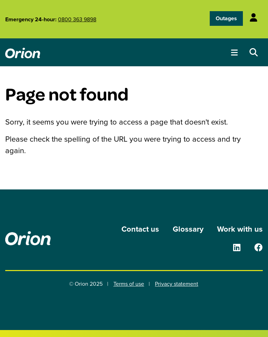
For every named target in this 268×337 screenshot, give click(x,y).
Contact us (140, 229)
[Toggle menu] (234, 52)
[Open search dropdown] (254, 52)
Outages (226, 18)
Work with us (240, 229)
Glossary (188, 229)
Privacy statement (176, 283)
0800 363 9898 (77, 19)
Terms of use (128, 283)
